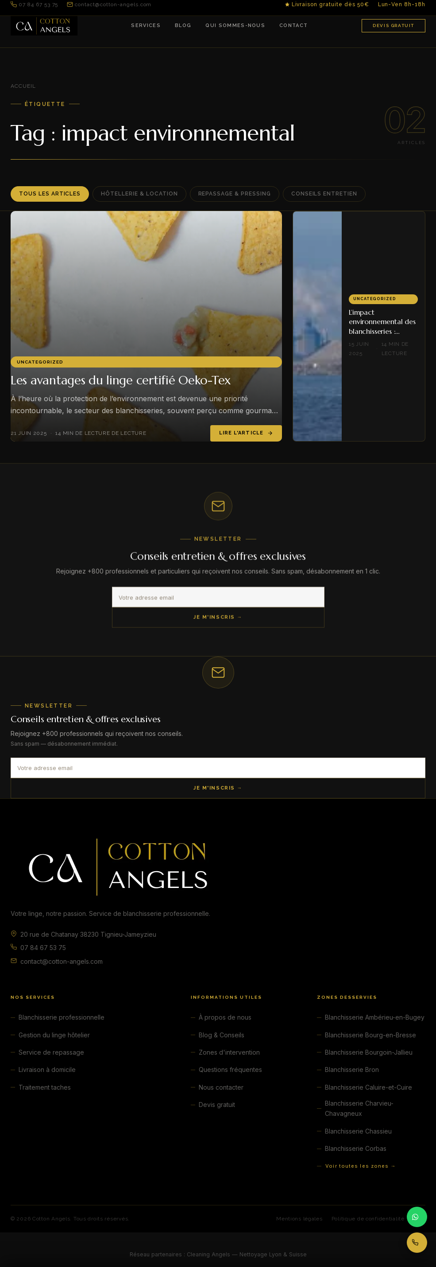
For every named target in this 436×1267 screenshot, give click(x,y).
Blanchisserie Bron (352, 1069)
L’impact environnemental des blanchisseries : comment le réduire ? (383, 326)
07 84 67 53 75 (34, 4)
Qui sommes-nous (235, 25)
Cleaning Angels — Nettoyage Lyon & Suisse (247, 1254)
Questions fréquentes (230, 1069)
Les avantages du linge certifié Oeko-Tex (121, 380)
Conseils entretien (324, 194)
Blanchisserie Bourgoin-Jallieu (369, 1052)
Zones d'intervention (229, 1052)
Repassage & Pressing (234, 194)
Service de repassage (51, 1052)
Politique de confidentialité (368, 1219)
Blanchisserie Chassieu (358, 1131)
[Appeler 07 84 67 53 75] (417, 1242)
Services (146, 25)
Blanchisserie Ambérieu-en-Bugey (374, 1017)
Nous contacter (221, 1087)
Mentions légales (299, 1219)
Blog (183, 25)
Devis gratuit (393, 25)
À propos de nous (225, 1017)
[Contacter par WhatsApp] (417, 1217)
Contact (293, 25)
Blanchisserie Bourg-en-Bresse (370, 1035)
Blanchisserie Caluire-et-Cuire (368, 1087)
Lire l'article (246, 433)
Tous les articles (50, 194)
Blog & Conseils (221, 1035)
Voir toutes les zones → (360, 1166)
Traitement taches (45, 1087)
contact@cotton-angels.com (109, 4)
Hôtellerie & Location (139, 194)
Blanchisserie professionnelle (61, 1017)
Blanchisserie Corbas (355, 1148)
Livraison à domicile (47, 1069)
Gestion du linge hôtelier (54, 1035)
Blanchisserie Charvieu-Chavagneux (359, 1108)
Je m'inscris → (218, 619)
